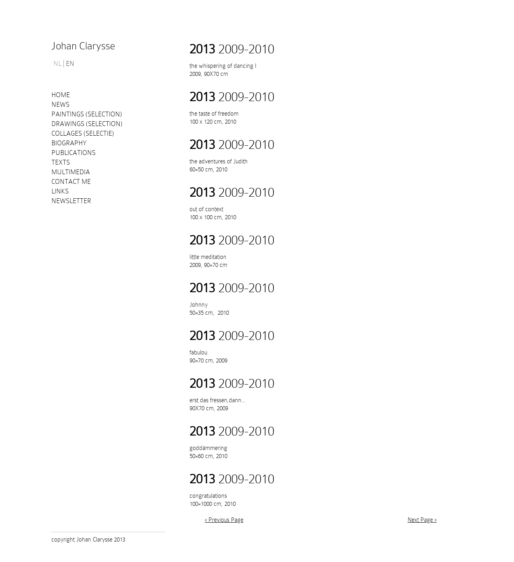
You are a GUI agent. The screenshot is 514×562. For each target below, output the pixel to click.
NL (57, 63)
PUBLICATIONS (73, 153)
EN (70, 63)
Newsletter (71, 201)
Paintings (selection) (86, 114)
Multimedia (70, 172)
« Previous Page (224, 520)
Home (60, 95)
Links (60, 191)
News (60, 104)
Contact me (71, 181)
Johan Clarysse (83, 46)
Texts (60, 162)
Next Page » (422, 520)
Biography (69, 143)
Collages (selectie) (82, 133)
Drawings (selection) (86, 124)
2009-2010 (232, 49)
